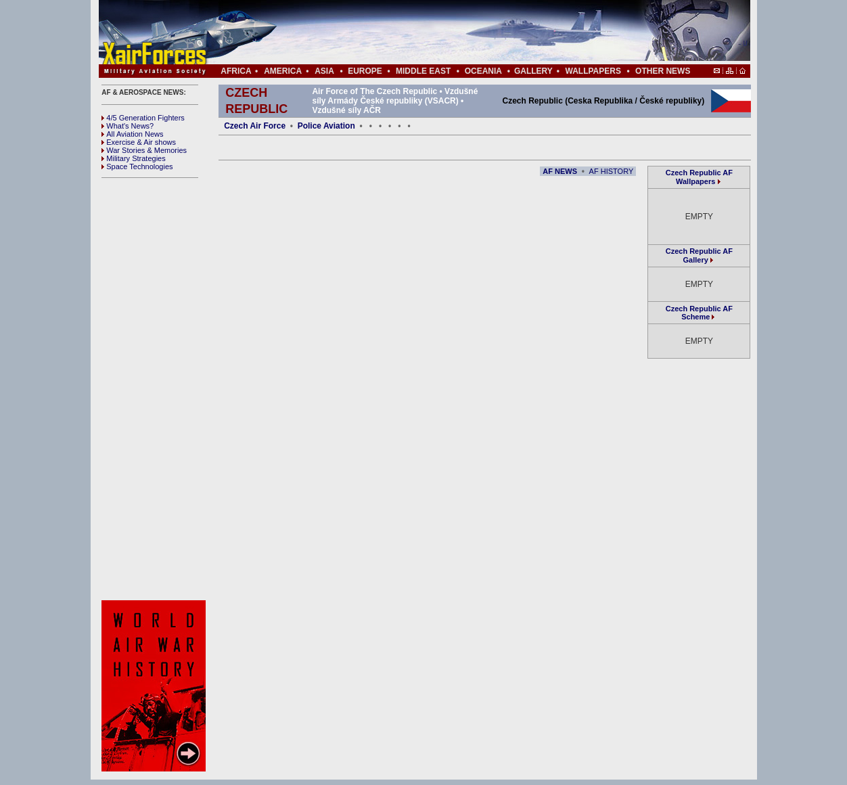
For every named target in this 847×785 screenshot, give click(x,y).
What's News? (127, 126)
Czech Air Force (254, 126)
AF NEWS (560, 171)
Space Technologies (137, 166)
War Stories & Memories (144, 150)
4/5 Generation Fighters (144, 118)
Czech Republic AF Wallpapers (699, 177)
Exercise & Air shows (138, 142)
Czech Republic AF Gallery (699, 255)
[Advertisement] (464, 32)
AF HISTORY (611, 171)
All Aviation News (132, 134)
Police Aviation (326, 126)
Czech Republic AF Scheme (699, 313)
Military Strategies (133, 158)
